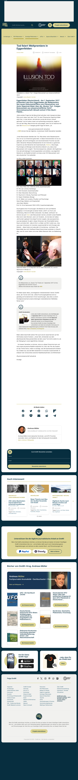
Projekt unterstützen (61, 25)
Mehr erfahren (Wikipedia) (26, 440)
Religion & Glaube (44, 690)
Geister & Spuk (15, 36)
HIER (19, 131)
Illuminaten (18, 511)
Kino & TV (26, 690)
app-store (26, 661)
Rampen (38, 511)
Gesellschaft (10, 701)
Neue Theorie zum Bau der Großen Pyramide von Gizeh (39, 501)
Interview (25, 688)
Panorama (42, 686)
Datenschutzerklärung (63, 688)
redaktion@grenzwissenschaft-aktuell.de (50, 25)
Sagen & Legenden (45, 692)
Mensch (62, 32)
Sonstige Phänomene (31, 32)
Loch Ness (62, 510)
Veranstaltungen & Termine (47, 701)
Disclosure (10, 692)
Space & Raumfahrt (51, 32)
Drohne (58, 510)
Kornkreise (26, 692)
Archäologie (7, 32)
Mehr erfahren (55, 551)
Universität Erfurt (12, 513)
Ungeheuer (57, 511)
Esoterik (9, 694)
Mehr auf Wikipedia (16, 584)
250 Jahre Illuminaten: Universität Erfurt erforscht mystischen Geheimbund (17, 503)
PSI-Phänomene (17, 32)
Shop (63, 663)
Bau (35, 510)
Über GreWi (71, 32)
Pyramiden (33, 511)
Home (8, 36)
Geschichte (12, 495)
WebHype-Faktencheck (46, 705)
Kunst (24, 697)
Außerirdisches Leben (13, 690)
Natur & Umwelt (27, 705)
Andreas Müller (20, 52)
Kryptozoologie (57, 495)
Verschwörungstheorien (17, 497)
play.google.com (26, 666)
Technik (42, 697)
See (53, 511)
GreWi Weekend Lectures (14, 705)
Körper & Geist (27, 694)
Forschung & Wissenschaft (14, 696)
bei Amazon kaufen (28, 605)
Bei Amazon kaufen (28, 643)
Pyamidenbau (43, 510)
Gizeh (38, 510)
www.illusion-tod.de (29, 97)
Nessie (67, 510)
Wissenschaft (26, 125)
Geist (28, 215)
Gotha (13, 511)
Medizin (48, 145)
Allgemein (9, 686)
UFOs (41, 32)
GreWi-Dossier (27, 686)
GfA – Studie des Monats (13, 703)
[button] (23, 411)
